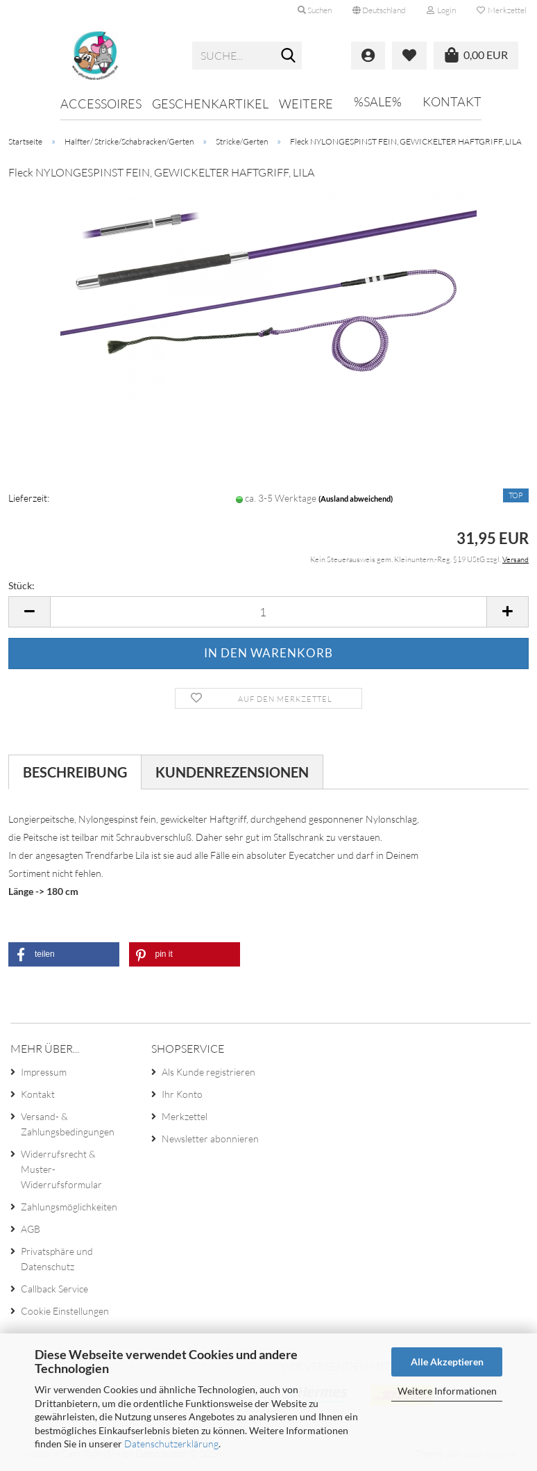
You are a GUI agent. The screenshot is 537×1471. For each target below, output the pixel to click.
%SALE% (378, 101)
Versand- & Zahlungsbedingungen (67, 1123)
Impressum (44, 1072)
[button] (379, 10)
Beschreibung (75, 772)
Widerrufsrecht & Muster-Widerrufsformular (61, 1169)
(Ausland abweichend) (355, 498)
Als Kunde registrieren (208, 1072)
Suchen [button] (315, 10)
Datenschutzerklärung (171, 1443)
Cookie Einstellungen (65, 1311)
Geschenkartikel (210, 103)
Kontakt (452, 101)
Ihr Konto (182, 1094)
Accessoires (101, 103)
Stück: (21, 585)
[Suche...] (288, 56)
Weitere (306, 103)
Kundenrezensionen (232, 772)
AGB (30, 1229)
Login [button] (441, 10)
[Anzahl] (268, 611)
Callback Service (54, 1289)
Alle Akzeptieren (447, 1361)
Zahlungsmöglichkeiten (69, 1207)
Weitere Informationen (447, 1391)
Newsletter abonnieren (210, 1138)
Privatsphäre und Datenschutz (57, 1258)
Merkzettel (502, 10)
